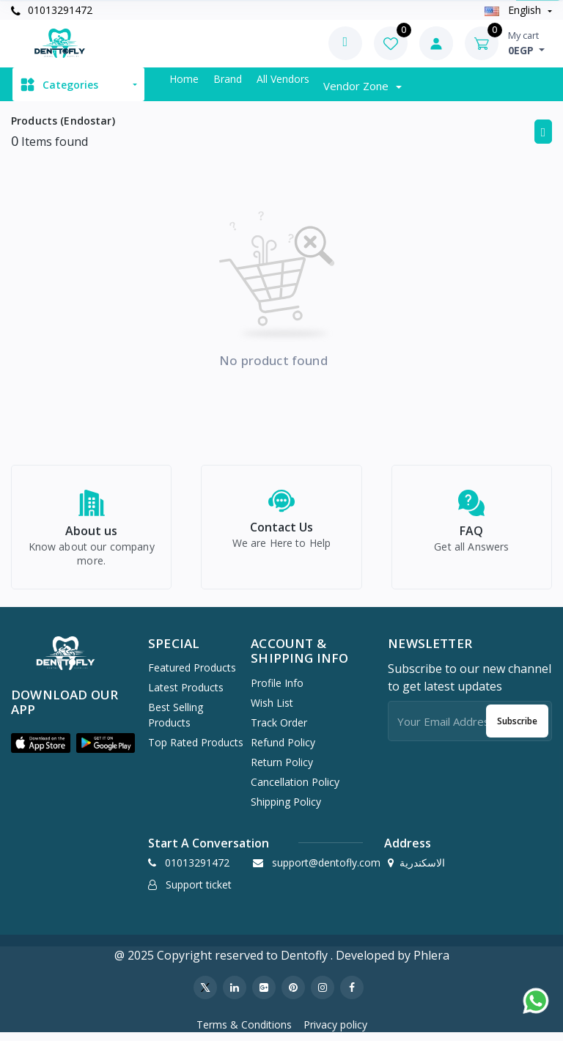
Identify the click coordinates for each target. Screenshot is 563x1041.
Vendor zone (357, 85)
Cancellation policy (295, 789)
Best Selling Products (175, 722)
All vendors (283, 79)
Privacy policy (335, 1032)
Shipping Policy (286, 809)
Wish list (272, 710)
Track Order (279, 730)
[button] (40, 751)
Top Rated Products (195, 750)
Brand (227, 79)
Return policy (282, 769)
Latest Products (186, 695)
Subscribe (517, 728)
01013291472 (51, 10)
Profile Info (277, 690)
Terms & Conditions (244, 1032)
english (514, 10)
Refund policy (283, 750)
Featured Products (192, 676)
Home (184, 79)
